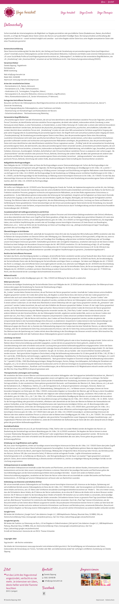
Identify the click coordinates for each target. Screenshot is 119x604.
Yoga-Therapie (105, 13)
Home (103, 2)
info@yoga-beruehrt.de (52, 581)
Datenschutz (110, 600)
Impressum (100, 600)
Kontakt (111, 2)
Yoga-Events (86, 13)
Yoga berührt (68, 13)
